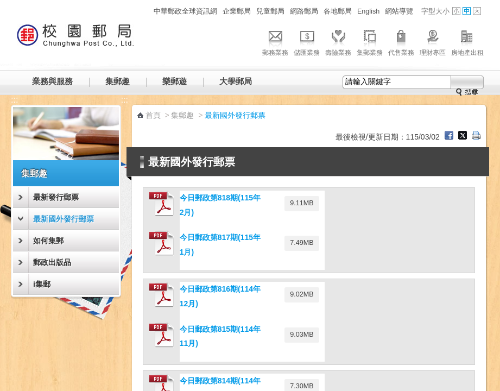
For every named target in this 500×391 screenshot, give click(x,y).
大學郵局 (235, 81)
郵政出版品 (52, 262)
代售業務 (401, 41)
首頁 (153, 115)
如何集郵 (48, 240)
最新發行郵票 (56, 197)
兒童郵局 (270, 11)
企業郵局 (237, 11)
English (368, 11)
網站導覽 (399, 11)
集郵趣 (117, 81)
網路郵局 (304, 11)
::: (144, 11)
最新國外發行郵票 (63, 219)
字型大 (477, 11)
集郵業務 (370, 41)
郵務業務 (275, 41)
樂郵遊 (174, 81)
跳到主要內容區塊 (5, 5)
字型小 (456, 11)
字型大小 (435, 11)
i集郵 (41, 284)
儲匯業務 (307, 41)
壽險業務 (338, 41)
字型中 (467, 11)
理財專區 (433, 41)
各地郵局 (338, 11)
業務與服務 (52, 81)
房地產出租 (467, 41)
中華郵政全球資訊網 (185, 11)
